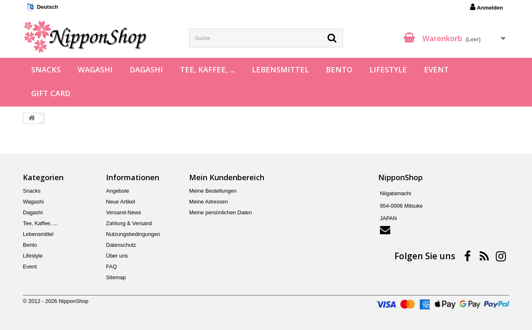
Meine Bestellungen (212, 191)
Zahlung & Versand (129, 223)
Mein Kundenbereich (226, 177)
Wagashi (95, 69)
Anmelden (486, 7)
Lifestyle (388, 69)
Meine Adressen (208, 201)
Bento (339, 69)
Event (436, 69)
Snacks (46, 69)
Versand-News (123, 212)
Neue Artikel (120, 201)
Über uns (117, 256)
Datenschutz (121, 245)
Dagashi (146, 69)
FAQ (111, 266)
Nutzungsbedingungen (133, 234)
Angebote (117, 191)
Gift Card (50, 93)
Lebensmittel (280, 69)
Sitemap (116, 277)
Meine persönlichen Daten (220, 212)
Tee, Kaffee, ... (207, 69)
